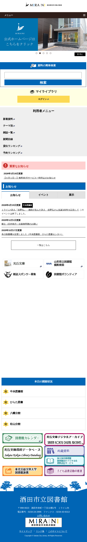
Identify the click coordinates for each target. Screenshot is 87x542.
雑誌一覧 (9, 132)
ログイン (43, 99)
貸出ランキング (12, 146)
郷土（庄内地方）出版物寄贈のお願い (20, 224)
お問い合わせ (43, 515)
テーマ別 (9, 125)
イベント (43, 194)
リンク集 (40, 531)
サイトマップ (25, 531)
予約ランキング (12, 153)
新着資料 (9, 119)
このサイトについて (57, 531)
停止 (80, 54)
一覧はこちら (43, 245)
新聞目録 (8, 139)
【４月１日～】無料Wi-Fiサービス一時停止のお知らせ (30, 178)
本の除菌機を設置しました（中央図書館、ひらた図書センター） (32, 234)
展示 (71, 194)
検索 (43, 82)
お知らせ (15, 195)
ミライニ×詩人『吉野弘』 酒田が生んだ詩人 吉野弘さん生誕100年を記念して (40, 210)
